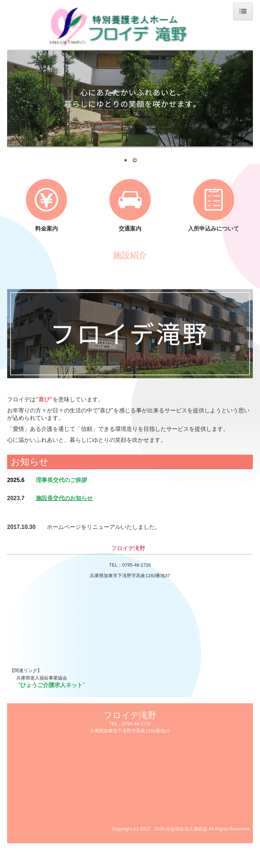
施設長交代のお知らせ (64, 498)
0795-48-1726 (136, 565)
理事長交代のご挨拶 (61, 480)
